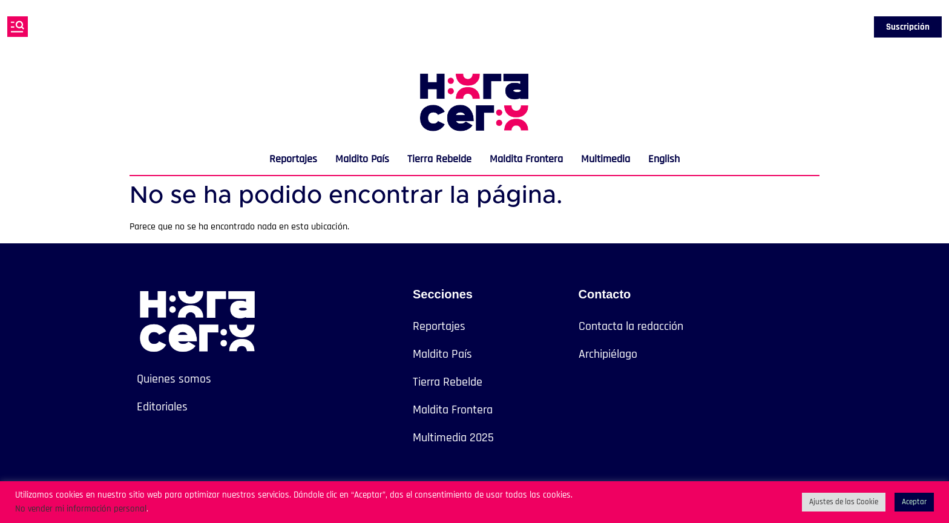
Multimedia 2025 (453, 438)
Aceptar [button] (914, 502)
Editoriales (162, 407)
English (664, 159)
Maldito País (362, 159)
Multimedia (605, 159)
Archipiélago (608, 354)
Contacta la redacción (631, 326)
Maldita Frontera (526, 159)
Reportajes (293, 159)
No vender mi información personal (80, 509)
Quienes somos (174, 379)
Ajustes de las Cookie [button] (843, 502)
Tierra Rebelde (439, 159)
